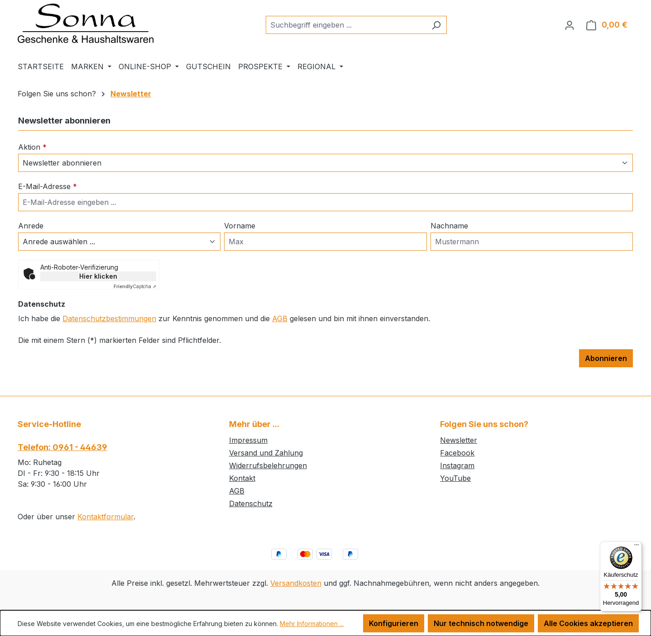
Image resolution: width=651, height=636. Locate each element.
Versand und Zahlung (266, 452)
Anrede (30, 225)
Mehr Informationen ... (312, 623)
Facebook (457, 452)
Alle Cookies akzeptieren (588, 623)
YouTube (455, 478)
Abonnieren (606, 358)
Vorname (239, 225)
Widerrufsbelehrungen (268, 465)
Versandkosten (295, 583)
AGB (279, 318)
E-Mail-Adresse (47, 186)
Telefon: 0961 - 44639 (62, 447)
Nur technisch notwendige (481, 623)
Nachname (449, 225)
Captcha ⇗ (135, 286)
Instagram (457, 465)
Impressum (248, 440)
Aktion (32, 147)
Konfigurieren (393, 623)
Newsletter (458, 440)
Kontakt (242, 478)
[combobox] (346, 25)
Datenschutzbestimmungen (109, 318)
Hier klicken (98, 276)
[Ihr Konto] (569, 25)
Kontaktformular (105, 516)
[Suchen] (436, 25)
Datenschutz (251, 503)
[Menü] (636, 546)
